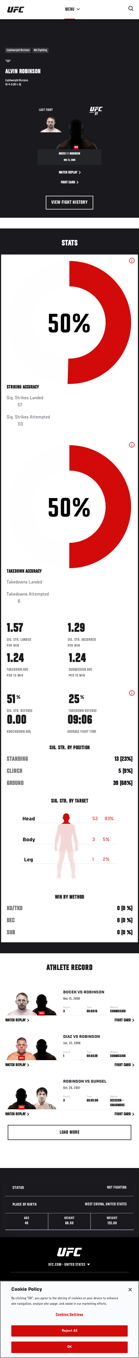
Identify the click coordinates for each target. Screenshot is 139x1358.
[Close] (130, 1290)
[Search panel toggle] (131, 8)
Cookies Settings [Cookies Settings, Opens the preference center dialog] (69, 1315)
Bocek (70, 993)
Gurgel (98, 1082)
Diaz (67, 1037)
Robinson (94, 993)
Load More (70, 1132)
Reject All (69, 1331)
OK (69, 1347)
